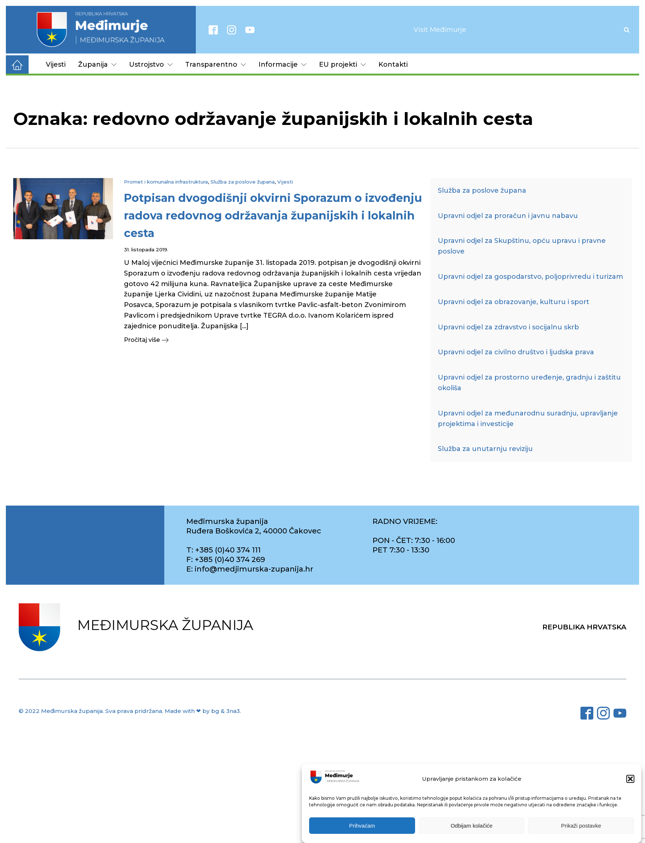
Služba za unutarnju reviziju (485, 449)
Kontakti (393, 64)
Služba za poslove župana (242, 182)
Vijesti (56, 64)
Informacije (283, 64)
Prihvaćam (362, 825)
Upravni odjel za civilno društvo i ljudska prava (516, 352)
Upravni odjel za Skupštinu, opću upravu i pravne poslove (522, 246)
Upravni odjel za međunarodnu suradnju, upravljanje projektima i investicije (528, 418)
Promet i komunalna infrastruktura (166, 182)
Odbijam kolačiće (471, 825)
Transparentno (215, 64)
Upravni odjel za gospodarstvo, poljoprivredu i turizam (530, 277)
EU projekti (342, 64)
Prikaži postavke (581, 825)
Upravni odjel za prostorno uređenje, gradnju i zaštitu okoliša (529, 382)
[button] (630, 779)
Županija (97, 64)
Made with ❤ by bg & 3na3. (203, 710)
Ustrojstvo (151, 64)
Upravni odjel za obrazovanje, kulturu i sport (513, 302)
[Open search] (627, 29)
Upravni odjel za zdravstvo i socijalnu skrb (508, 327)
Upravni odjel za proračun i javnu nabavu (508, 216)
